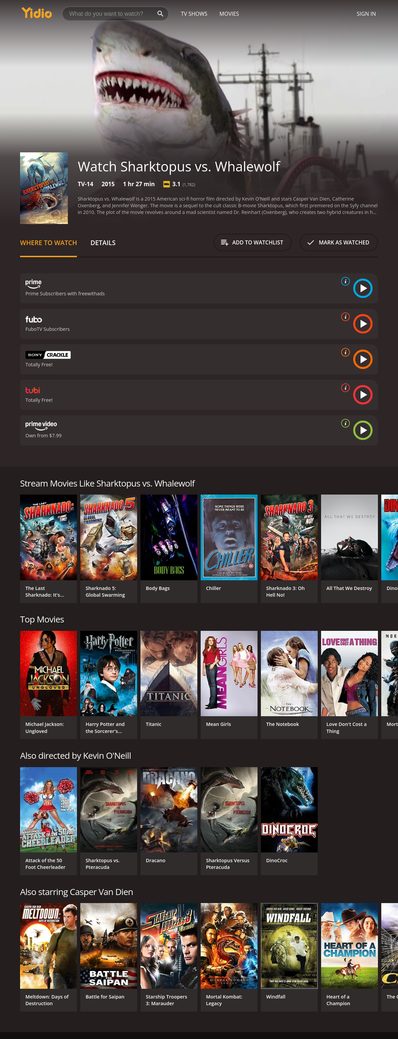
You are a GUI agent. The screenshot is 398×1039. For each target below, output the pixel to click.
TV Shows (194, 13)
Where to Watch (48, 242)
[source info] (344, 281)
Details (102, 242)
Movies (229, 13)
